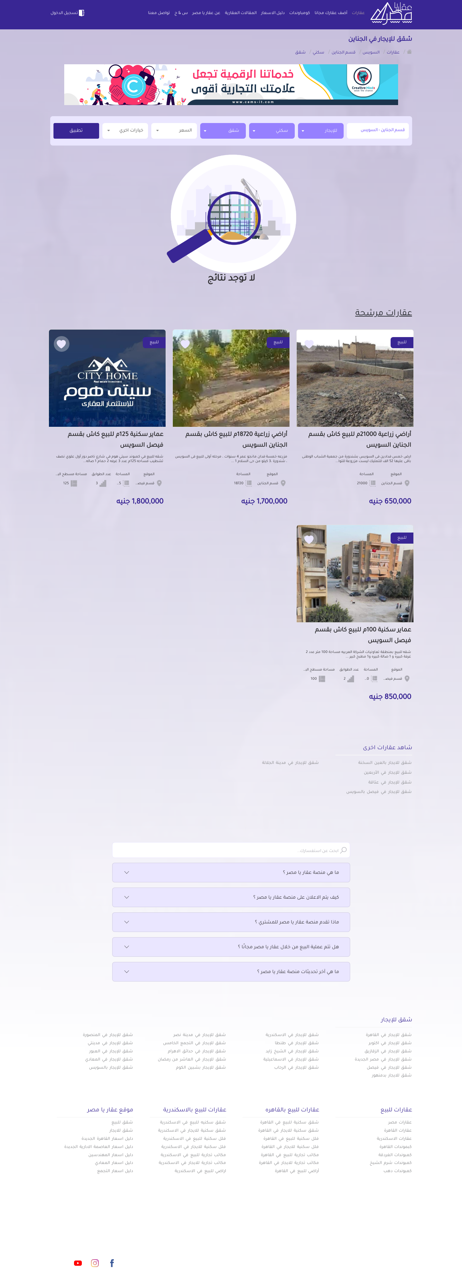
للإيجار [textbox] (331, 131)
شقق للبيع (122, 1123)
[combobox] (321, 131)
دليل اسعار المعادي (114, 1163)
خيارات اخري (125, 130)
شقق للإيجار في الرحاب (296, 1068)
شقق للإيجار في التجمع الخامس (194, 1043)
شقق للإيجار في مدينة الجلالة (290, 763)
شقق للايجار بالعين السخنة (385, 763)
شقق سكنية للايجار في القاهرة (288, 1131)
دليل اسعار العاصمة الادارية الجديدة (98, 1147)
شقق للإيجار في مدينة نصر (199, 1035)
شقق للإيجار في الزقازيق (388, 1051)
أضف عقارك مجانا (331, 13)
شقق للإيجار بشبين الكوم (201, 1068)
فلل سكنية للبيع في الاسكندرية (194, 1139)
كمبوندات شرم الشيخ (391, 1163)
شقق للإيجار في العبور (111, 1051)
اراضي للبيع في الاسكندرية (200, 1171)
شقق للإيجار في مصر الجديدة (383, 1060)
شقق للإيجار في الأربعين (388, 773)
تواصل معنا (159, 13)
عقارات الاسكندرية (394, 1139)
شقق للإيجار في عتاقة (390, 783)
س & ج (181, 13)
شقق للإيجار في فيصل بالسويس (379, 792)
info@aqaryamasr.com (80, 1234)
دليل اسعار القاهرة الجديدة (107, 1139)
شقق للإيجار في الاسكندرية (292, 1035)
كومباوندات (299, 13)
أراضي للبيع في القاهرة (297, 1171)
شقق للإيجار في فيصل (389, 1068)
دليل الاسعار (273, 13)
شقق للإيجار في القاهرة (389, 1035)
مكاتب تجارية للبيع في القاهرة (290, 1155)
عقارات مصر (400, 1123)
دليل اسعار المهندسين (110, 1155)
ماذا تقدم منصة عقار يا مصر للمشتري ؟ (231, 923)
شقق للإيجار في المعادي (109, 1060)
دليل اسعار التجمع (115, 1171)
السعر (174, 130)
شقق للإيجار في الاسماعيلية (291, 1060)
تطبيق (76, 131)
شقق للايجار (121, 1131)
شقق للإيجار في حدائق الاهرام (197, 1051)
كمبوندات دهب (397, 1171)
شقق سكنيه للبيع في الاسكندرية (193, 1123)
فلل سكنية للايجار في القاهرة (290, 1147)
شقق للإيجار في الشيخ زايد (292, 1051)
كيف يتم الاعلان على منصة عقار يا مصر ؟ (231, 898)
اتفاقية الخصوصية (184, 1255)
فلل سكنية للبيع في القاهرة (291, 1139)
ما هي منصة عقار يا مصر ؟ (231, 873)
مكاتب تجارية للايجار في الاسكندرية (192, 1163)
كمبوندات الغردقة (395, 1155)
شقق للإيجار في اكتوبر (390, 1043)
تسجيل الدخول (68, 13)
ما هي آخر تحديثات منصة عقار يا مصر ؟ (231, 972)
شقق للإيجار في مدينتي (110, 1043)
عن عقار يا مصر (206, 13)
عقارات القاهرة (398, 1131)
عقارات (358, 13)
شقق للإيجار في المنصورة (108, 1035)
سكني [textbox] (282, 131)
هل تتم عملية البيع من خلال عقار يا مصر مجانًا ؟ (231, 948)
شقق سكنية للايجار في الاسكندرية (192, 1131)
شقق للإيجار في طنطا (297, 1043)
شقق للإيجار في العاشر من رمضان (192, 1060)
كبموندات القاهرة (396, 1147)
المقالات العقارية (241, 13)
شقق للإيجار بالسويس (111, 1068)
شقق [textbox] (233, 131)
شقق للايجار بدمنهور (392, 1076)
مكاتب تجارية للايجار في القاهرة (289, 1163)
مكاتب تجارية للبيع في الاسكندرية (193, 1155)
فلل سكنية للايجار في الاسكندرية (193, 1147)
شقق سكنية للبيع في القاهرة (289, 1123)
